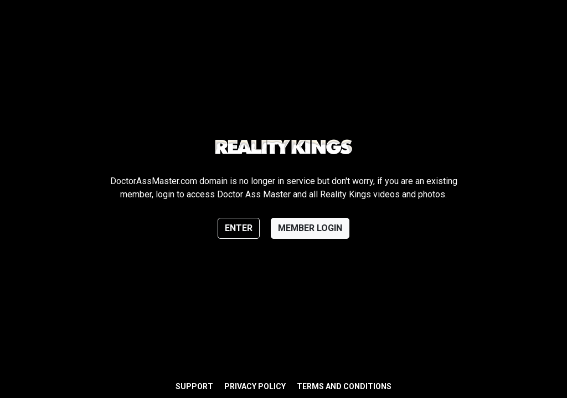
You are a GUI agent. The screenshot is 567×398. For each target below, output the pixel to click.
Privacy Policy (255, 386)
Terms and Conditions (344, 386)
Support (194, 386)
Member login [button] (310, 228)
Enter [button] (238, 228)
